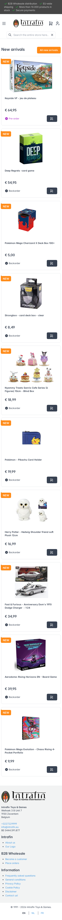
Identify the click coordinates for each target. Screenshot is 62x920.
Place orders (12, 863)
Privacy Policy (13, 883)
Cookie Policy (12, 887)
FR (42, 913)
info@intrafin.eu (10, 827)
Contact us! (11, 895)
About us (10, 842)
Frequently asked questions (20, 875)
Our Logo (10, 846)
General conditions (15, 879)
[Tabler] (28, 23)
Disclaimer (11, 891)
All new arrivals (49, 50)
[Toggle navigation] (4, 23)
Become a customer (16, 859)
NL (33, 913)
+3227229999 (9, 823)
